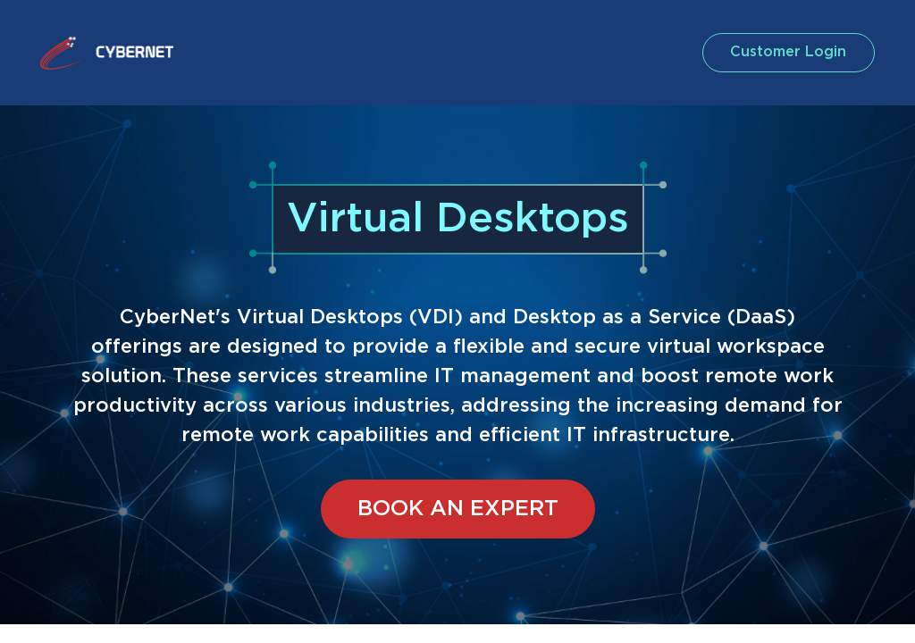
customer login (787, 52)
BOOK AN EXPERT (457, 509)
